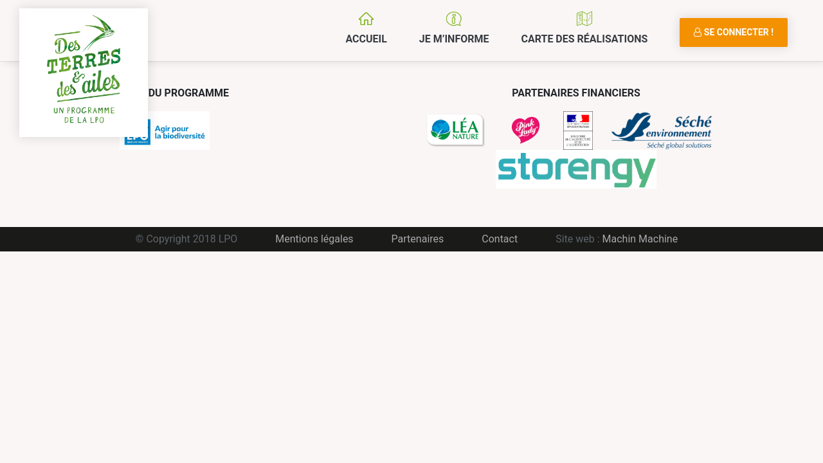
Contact (500, 239)
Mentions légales (314, 239)
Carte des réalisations (584, 39)
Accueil (365, 39)
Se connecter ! (733, 32)
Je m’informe (454, 39)
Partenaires (418, 239)
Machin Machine (640, 239)
